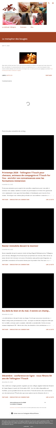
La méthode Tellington (9, 27)
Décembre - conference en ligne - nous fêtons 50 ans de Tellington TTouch (27, 377)
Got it (31, 426)
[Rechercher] (49, 3)
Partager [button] (49, 75)
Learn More (26, 426)
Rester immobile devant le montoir (20, 245)
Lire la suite (50, 199)
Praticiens (23, 27)
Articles (9, 75)
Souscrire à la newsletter (15, 407)
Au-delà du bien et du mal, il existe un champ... (26, 310)
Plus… (32, 27)
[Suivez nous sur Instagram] (25, 413)
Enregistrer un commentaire (19, 199)
